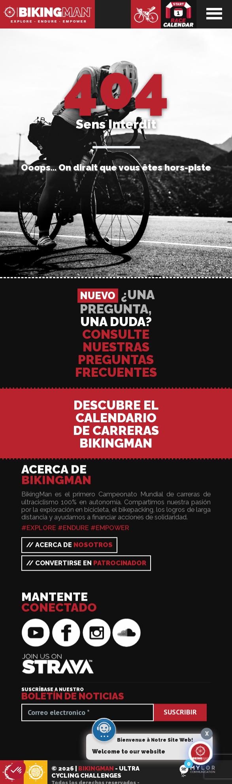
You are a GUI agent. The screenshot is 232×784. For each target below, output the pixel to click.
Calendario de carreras (178, 14)
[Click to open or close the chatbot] (200, 756)
